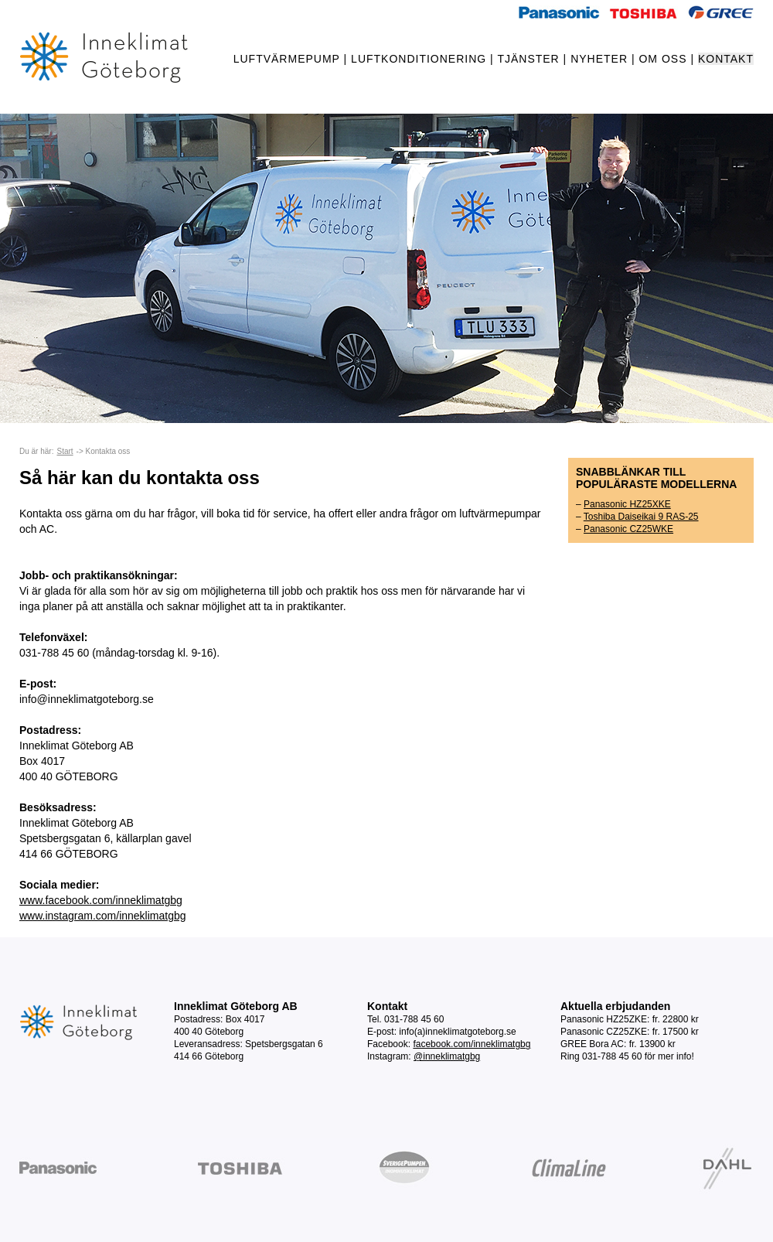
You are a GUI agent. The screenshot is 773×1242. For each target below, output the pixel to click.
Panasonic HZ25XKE (627, 504)
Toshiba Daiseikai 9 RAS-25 (641, 516)
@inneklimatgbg (447, 1056)
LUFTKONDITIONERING (418, 59)
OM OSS (662, 59)
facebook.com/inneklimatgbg (471, 1044)
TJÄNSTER (528, 59)
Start (64, 451)
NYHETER (599, 59)
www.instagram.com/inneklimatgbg (102, 915)
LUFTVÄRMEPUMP (286, 59)
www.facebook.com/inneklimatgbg (100, 900)
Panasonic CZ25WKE (628, 529)
